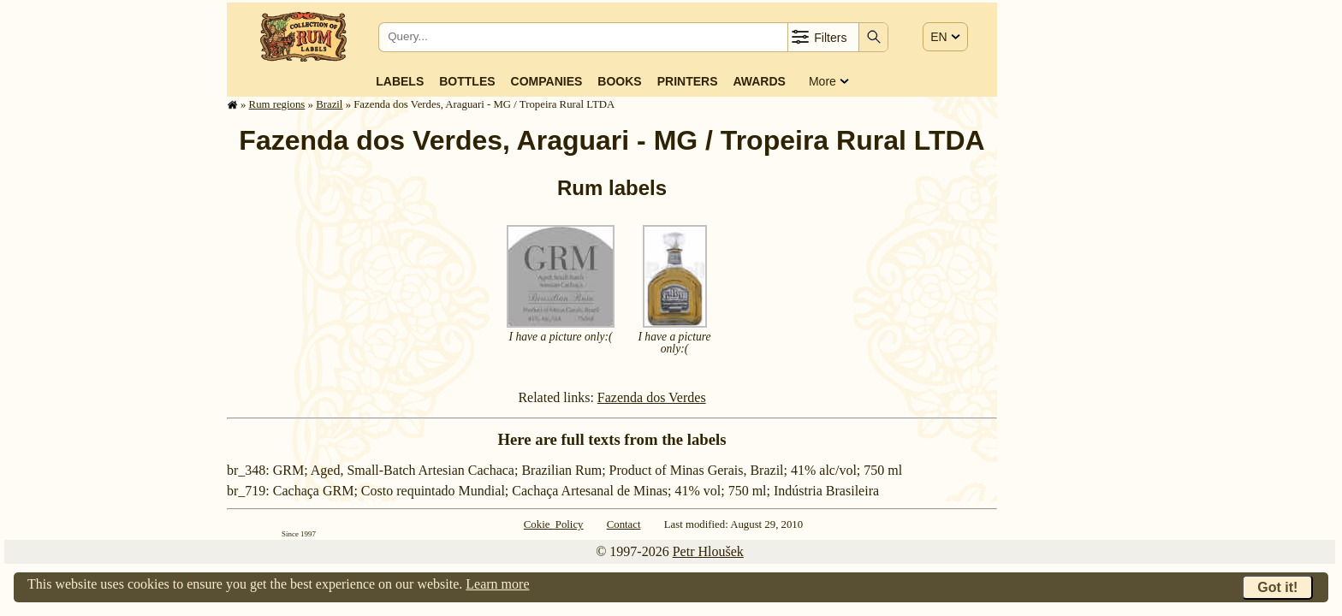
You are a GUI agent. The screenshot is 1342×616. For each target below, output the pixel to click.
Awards (759, 81)
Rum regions (277, 104)
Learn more (497, 584)
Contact (624, 524)
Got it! (1277, 587)
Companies (547, 81)
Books (619, 81)
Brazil (329, 104)
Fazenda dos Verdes (651, 397)
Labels (400, 81)
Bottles (467, 81)
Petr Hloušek (708, 551)
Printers (687, 81)
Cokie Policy (554, 524)
